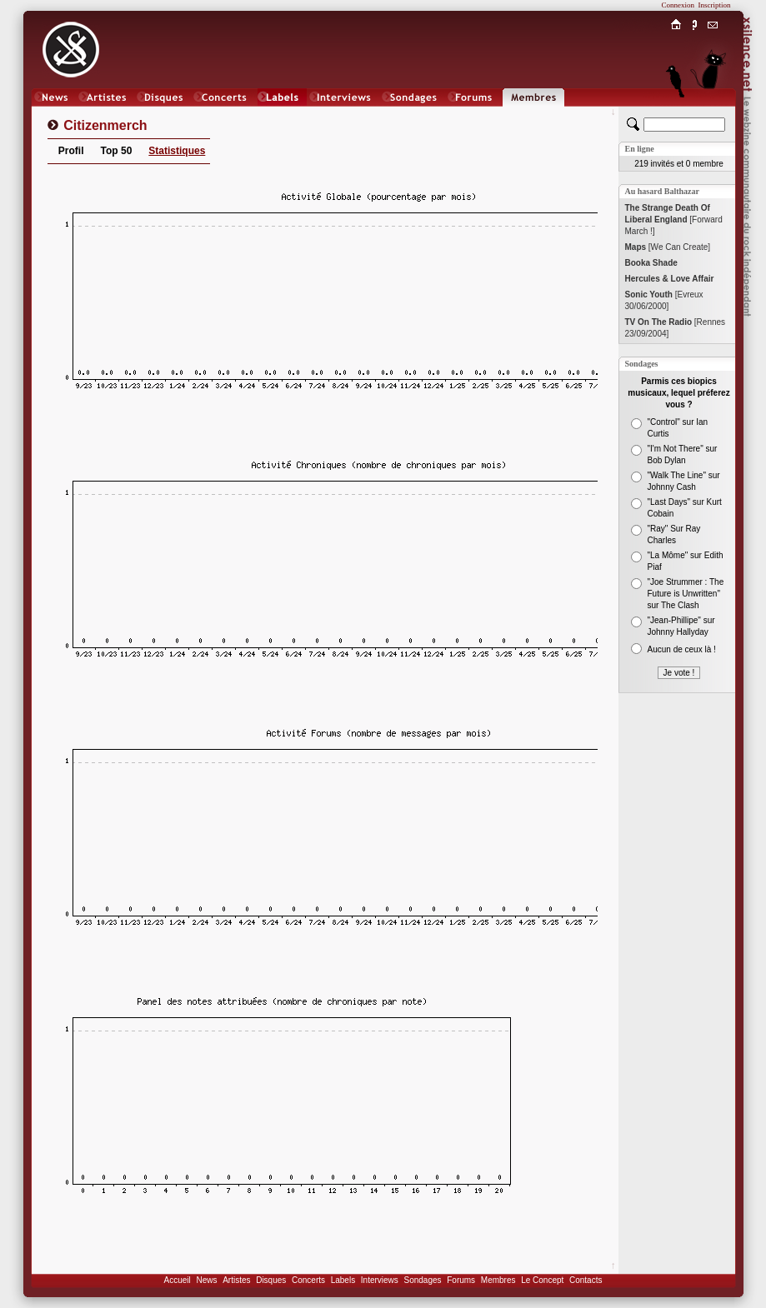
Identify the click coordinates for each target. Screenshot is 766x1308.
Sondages (423, 1280)
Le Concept (542, 1280)
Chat (712, 113)
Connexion (678, 5)
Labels (343, 1280)
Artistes (236, 1280)
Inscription (714, 5)
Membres (498, 1280)
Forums (461, 1280)
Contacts (585, 1280)
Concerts (308, 1280)
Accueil (177, 1280)
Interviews (379, 1280)
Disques (271, 1280)
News (206, 1280)
